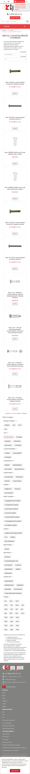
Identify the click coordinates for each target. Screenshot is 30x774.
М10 (11, 613)
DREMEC (7, 425)
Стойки (4, 703)
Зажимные (7, 441)
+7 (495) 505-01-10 (15, 14)
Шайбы (4, 706)
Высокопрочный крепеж (8, 720)
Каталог (5, 690)
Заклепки (4, 701)
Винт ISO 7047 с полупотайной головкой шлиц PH (15, 258)
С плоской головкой (10, 513)
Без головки (8, 469)
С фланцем (8, 457)
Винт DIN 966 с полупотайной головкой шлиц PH (15, 118)
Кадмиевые (20, 585)
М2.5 (17, 605)
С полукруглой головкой (11, 505)
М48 (11, 629)
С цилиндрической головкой (12, 500)
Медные (18, 569)
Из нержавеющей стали (11, 561)
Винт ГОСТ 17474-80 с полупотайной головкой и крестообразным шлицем (15, 364)
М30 (6, 625)
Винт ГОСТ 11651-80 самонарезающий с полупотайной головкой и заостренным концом (15, 330)
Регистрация (5, 736)
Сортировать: (23, 52)
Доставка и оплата (7, 742)
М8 (5, 613)
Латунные (7, 557)
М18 (11, 617)
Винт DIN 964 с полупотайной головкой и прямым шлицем (15, 83)
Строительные (17, 481)
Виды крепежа (7, 709)
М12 (17, 613)
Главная (4, 30)
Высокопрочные (19, 469)
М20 (17, 617)
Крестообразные (9, 541)
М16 (6, 617)
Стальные (18, 565)
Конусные (17, 489)
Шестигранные (9, 493)
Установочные (9, 477)
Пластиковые (8, 565)
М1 (5, 601)
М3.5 (6, 609)
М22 (6, 621)
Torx (6, 537)
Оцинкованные (9, 581)
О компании (5, 739)
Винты (12, 30)
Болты (4, 692)
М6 (22, 609)
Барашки (7, 465)
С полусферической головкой (13, 521)
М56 (17, 629)
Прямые (13, 537)
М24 (11, 621)
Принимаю (15, 771)
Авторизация (5, 734)
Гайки (3, 698)
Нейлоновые (8, 573)
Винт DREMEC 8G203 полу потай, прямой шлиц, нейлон (15, 153)
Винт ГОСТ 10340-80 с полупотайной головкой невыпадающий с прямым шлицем (15, 295)
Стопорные (18, 445)
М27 (17, 621)
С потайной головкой (10, 525)
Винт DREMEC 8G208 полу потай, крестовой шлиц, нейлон (15, 188)
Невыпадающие (17, 465)
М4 (11, 609)
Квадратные (8, 489)
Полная (7, 549)
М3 (23, 605)
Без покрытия (18, 589)
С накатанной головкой (11, 509)
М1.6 (6, 605)
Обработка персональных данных (11, 745)
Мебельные (19, 477)
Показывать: (23, 56)
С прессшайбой (17, 453)
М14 (22, 613)
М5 (17, 609)
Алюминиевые (8, 569)
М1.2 (11, 601)
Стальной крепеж (6, 723)
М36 (17, 625)
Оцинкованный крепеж (8, 725)
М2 (11, 605)
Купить (15, 93)
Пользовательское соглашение (10, 750)
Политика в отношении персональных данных (14, 747)
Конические (17, 441)
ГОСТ (19, 425)
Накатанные (8, 445)
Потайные (19, 437)
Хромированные (9, 585)
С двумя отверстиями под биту (13, 533)
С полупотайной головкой (12, 517)
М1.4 (17, 601)
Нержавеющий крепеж (8, 728)
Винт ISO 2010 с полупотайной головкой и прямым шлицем (15, 223)
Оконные (7, 481)
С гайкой (7, 453)
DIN (14, 425)
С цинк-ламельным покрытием (13, 593)
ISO (6, 429)
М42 (6, 629)
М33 (11, 625)
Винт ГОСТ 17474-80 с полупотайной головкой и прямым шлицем (15, 399)
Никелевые (8, 589)
